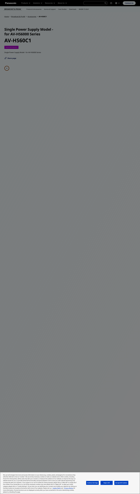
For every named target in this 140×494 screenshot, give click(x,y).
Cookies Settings (92, 483)
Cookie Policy (56, 488)
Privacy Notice (68, 488)
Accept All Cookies (121, 483)
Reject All (107, 483)
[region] (70, 483)
